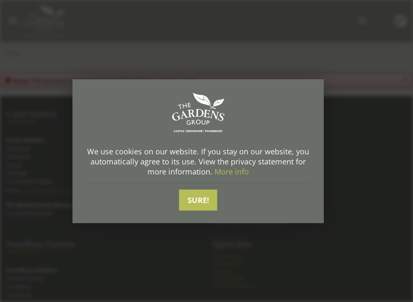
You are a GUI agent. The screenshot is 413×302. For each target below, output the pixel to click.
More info (231, 172)
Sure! (198, 200)
